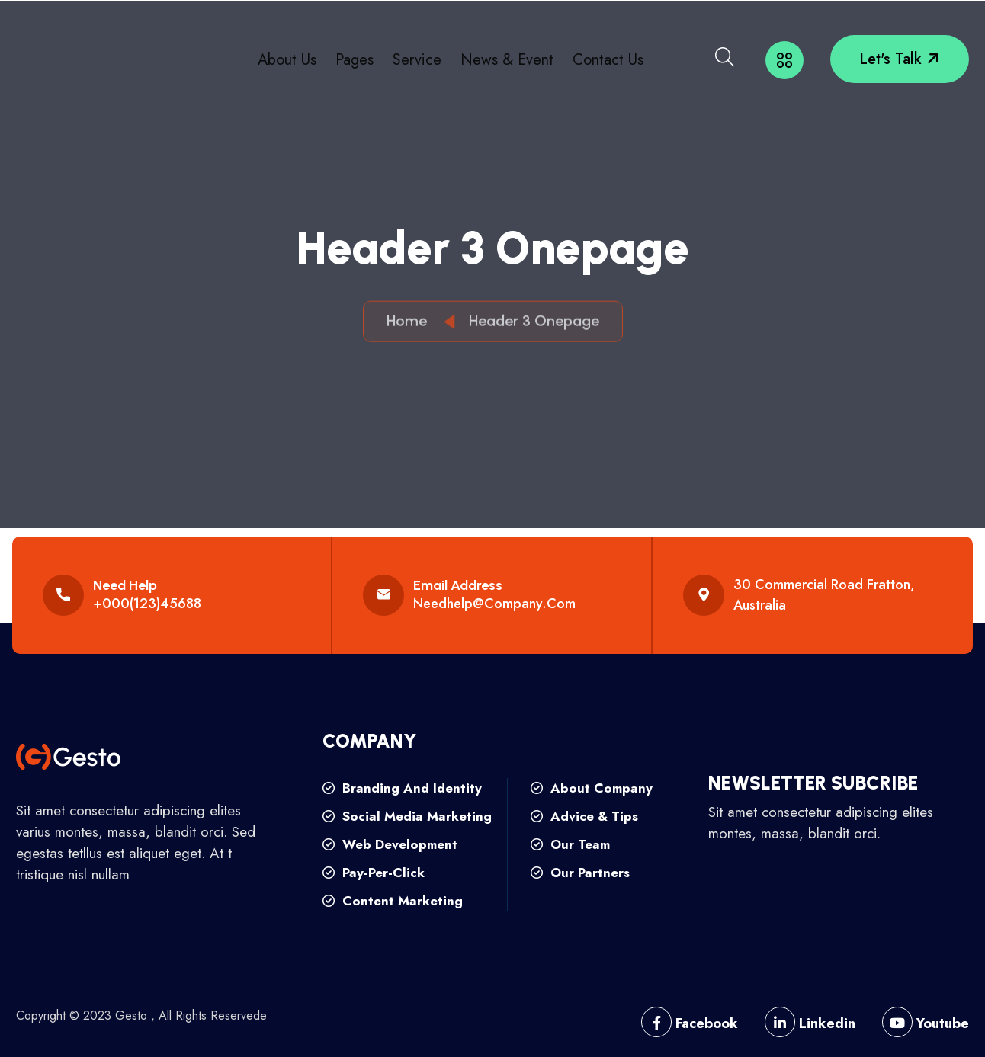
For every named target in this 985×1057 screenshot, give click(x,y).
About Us (287, 60)
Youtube (925, 1023)
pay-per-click (373, 872)
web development (389, 844)
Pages (354, 60)
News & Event (506, 60)
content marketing (392, 901)
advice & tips (584, 816)
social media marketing (407, 816)
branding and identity (402, 788)
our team (570, 844)
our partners (580, 872)
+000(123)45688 (147, 603)
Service (417, 60)
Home (411, 324)
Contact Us (608, 60)
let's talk (901, 59)
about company (592, 788)
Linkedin (810, 1023)
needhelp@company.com (494, 603)
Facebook (689, 1023)
